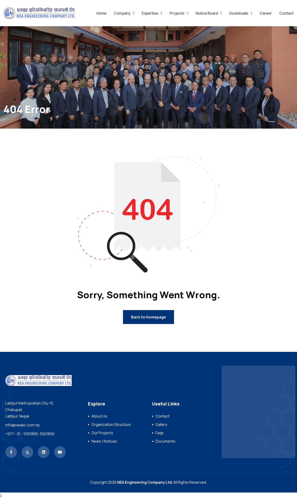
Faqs (159, 432)
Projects (177, 13)
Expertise (150, 13)
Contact (286, 13)
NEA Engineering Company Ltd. (145, 482)
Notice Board (207, 13)
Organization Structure (111, 424)
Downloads (238, 13)
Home (102, 13)
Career (266, 13)
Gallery (161, 424)
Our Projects (102, 432)
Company (122, 13)
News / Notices (104, 441)
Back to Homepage (148, 317)
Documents (165, 441)
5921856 (47, 433)
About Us (99, 416)
